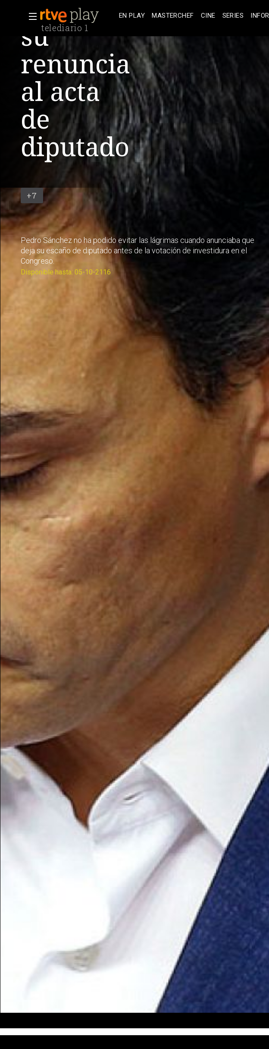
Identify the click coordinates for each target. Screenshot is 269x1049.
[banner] (78, 15)
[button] (30, 16)
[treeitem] (132, 15)
